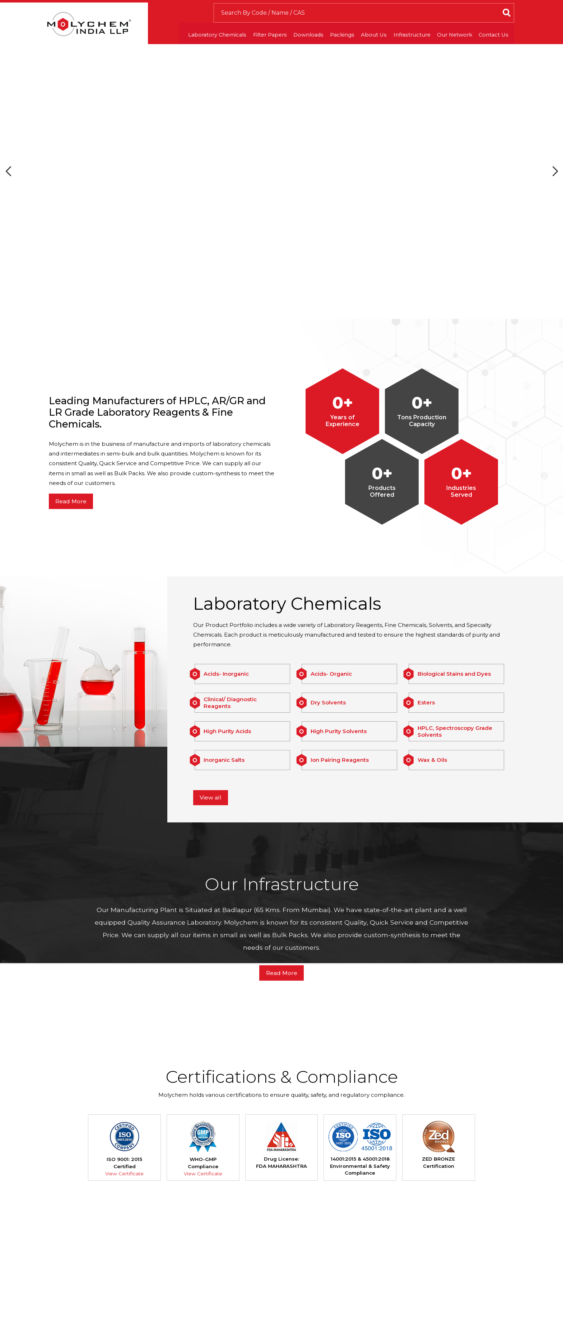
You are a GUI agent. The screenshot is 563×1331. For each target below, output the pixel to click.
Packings (332, 38)
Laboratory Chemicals (194, 38)
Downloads (295, 38)
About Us (367, 38)
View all (212, 832)
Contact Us (498, 38)
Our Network (456, 38)
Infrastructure (408, 38)
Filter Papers (252, 38)
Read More (72, 536)
